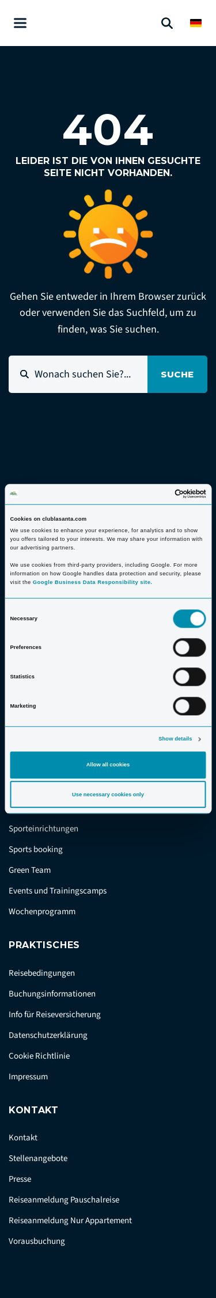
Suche (177, 374)
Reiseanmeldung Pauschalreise (64, 1200)
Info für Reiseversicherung (55, 1015)
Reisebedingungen (42, 973)
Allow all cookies (108, 765)
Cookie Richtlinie (39, 1056)
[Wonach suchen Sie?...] (78, 374)
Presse (20, 1179)
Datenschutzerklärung (48, 1035)
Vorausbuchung (37, 1241)
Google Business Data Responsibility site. (93, 582)
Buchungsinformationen (52, 994)
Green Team (30, 870)
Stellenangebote (38, 1158)
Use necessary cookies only (108, 794)
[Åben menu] (20, 23)
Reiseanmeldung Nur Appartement (70, 1221)
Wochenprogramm (42, 912)
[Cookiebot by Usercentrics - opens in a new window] (156, 494)
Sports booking (36, 849)
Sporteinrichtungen (43, 829)
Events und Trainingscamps (58, 891)
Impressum (28, 1077)
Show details (175, 739)
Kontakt (23, 1138)
